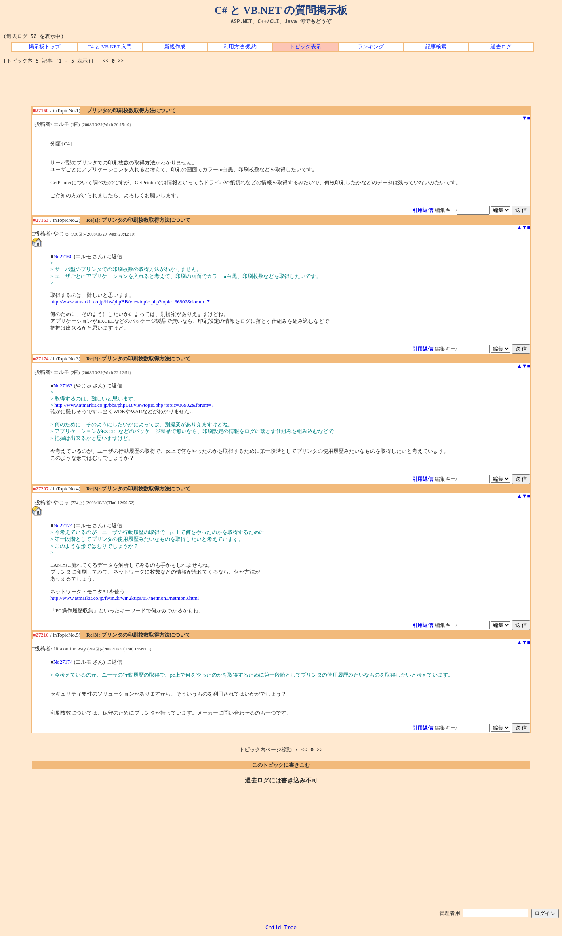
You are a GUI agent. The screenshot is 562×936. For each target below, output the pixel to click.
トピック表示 (305, 47)
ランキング (371, 47)
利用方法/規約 (240, 47)
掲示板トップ (44, 47)
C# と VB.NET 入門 (110, 47)
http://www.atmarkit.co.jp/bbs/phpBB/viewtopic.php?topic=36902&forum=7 (130, 302)
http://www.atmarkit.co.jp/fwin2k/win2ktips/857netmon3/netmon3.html (124, 598)
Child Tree (281, 927)
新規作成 (174, 47)
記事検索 (435, 47)
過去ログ (500, 47)
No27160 (63, 256)
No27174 (63, 525)
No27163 (63, 386)
